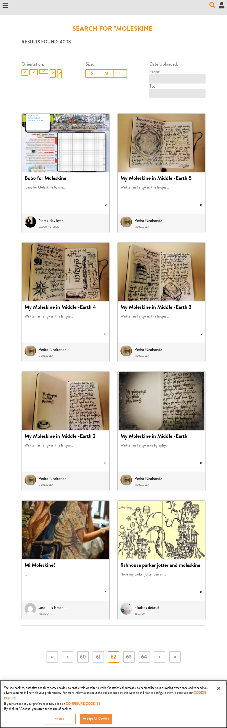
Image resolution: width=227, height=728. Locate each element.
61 (98, 657)
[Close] (218, 690)
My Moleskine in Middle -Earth (153, 436)
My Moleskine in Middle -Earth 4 (60, 307)
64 (144, 657)
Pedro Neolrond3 (148, 221)
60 (83, 657)
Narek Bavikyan (51, 221)
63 (129, 657)
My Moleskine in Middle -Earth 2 (60, 436)
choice (59, 721)
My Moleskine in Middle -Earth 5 (155, 178)
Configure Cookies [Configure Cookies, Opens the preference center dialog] (83, 706)
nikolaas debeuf (146, 607)
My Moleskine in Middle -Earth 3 (155, 307)
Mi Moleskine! (40, 565)
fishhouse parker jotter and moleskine (160, 565)
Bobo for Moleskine (45, 178)
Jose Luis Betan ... (53, 607)
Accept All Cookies (96, 721)
